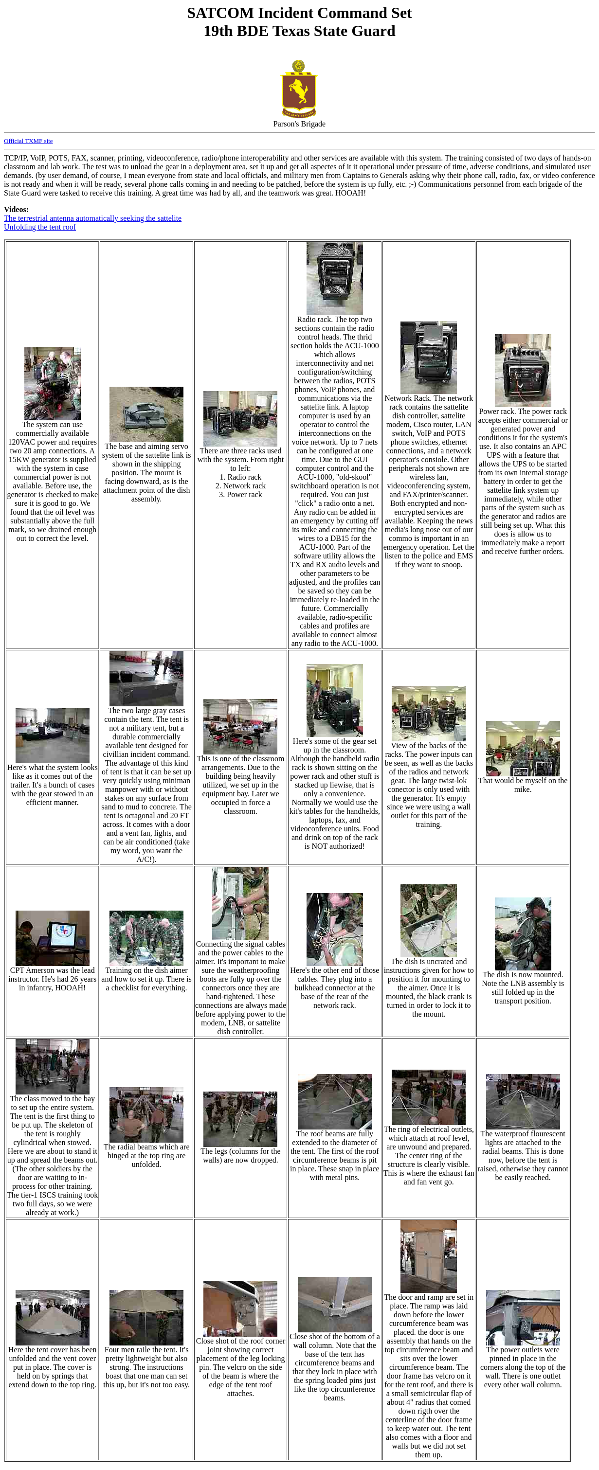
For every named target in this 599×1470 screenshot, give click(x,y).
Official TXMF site (28, 140)
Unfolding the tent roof (40, 227)
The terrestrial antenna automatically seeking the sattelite (93, 218)
